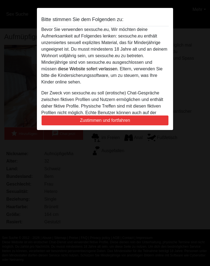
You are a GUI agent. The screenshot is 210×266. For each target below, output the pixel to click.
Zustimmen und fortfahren (105, 120)
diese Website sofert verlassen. (88, 68)
